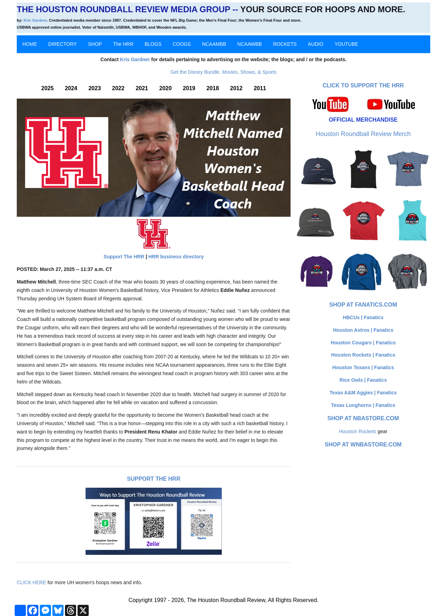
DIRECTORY (62, 44)
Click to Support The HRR (363, 85)
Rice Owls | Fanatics (363, 380)
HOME (29, 44)
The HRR (123, 44)
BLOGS (153, 44)
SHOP (95, 44)
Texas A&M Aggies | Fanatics (363, 392)
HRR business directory (176, 256)
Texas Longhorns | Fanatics (363, 405)
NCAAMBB (214, 44)
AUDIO (315, 44)
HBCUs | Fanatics (363, 317)
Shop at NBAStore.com (363, 418)
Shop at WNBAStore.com (363, 444)
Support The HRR (123, 256)
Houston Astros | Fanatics (363, 330)
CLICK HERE (31, 582)
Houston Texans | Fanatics (363, 367)
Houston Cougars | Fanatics (363, 342)
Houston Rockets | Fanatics (363, 355)
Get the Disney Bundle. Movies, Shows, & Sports (223, 72)
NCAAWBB (249, 44)
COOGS (182, 44)
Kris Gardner (35, 20)
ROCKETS (285, 44)
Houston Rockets (357, 431)
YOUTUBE (346, 44)
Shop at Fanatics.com (363, 305)
